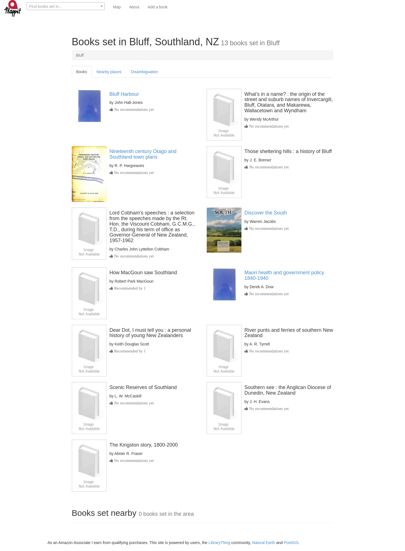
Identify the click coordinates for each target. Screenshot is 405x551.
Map (117, 7)
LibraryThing (219, 542)
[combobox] (66, 6)
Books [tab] (81, 72)
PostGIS (291, 542)
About (134, 7)
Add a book (158, 7)
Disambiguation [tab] (144, 72)
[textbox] (65, 6)
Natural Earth (263, 542)
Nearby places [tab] (109, 72)
